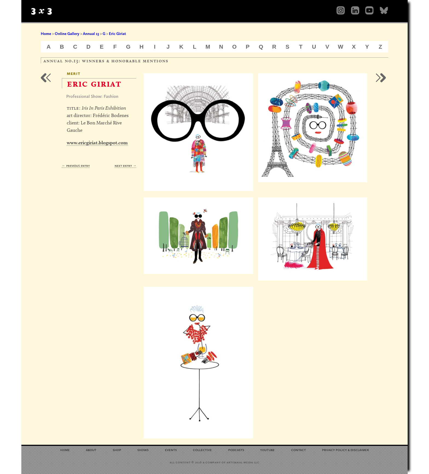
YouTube (267, 449)
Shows (143, 449)
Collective (202, 449)
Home (46, 33)
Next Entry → (125, 165)
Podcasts (236, 449)
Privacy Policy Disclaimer (345, 449)
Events (171, 449)
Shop (117, 449)
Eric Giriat (117, 33)
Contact (298, 449)
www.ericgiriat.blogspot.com (97, 142)
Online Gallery (67, 33)
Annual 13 (91, 33)
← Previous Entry (76, 165)
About (91, 449)
